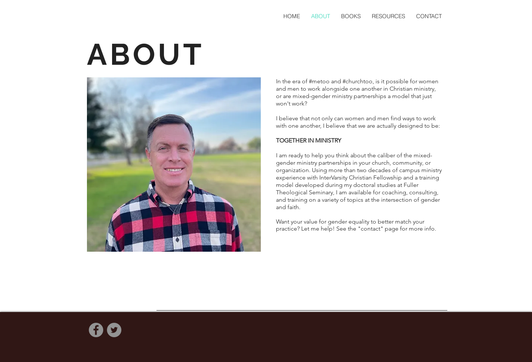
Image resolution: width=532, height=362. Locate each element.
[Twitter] (114, 330)
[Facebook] (96, 330)
